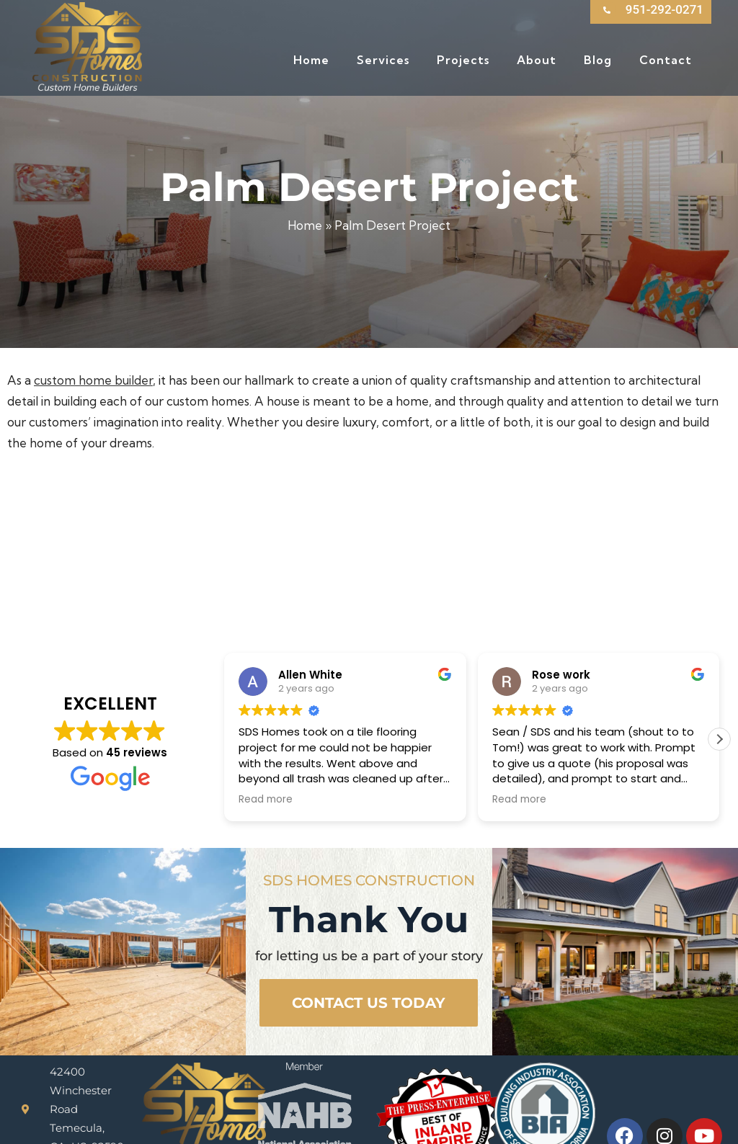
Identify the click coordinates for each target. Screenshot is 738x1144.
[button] (719, 678)
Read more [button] (266, 738)
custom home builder (93, 380)
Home (305, 225)
